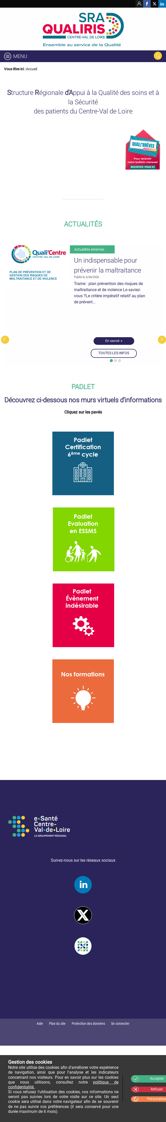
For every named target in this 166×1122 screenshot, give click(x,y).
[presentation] (5, 340)
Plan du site (57, 1023)
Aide (40, 1023)
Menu (20, 56)
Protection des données (88, 1023)
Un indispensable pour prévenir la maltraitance (107, 265)
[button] (111, 360)
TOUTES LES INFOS (113, 353)
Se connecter (120, 1023)
